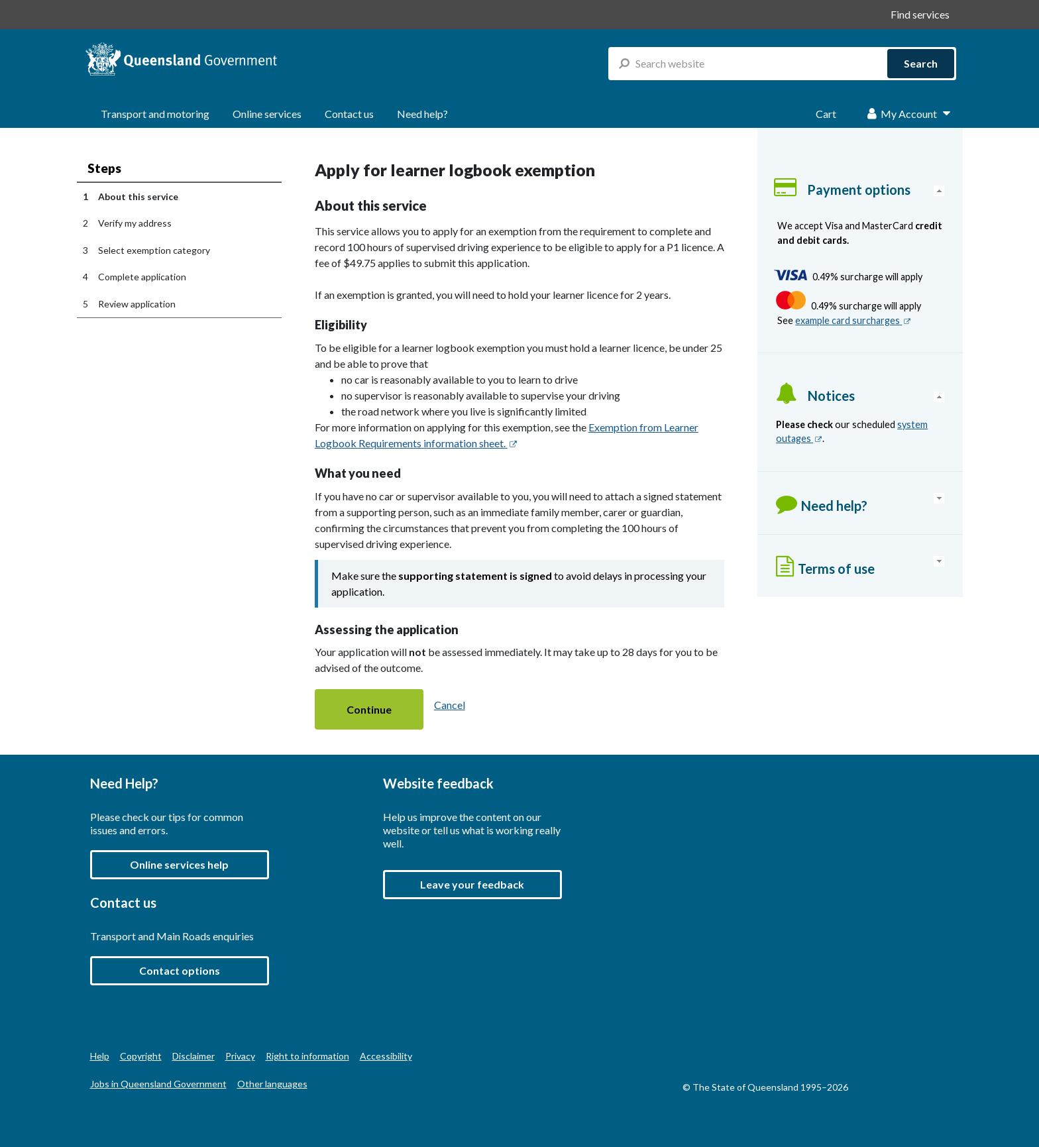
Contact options (179, 970)
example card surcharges (853, 320)
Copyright (141, 1056)
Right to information (307, 1056)
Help (99, 1056)
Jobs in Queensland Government (158, 1083)
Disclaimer (193, 1056)
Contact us (349, 113)
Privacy (240, 1056)
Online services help (179, 864)
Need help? (422, 113)
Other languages (272, 1083)
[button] (369, 709)
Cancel (449, 704)
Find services (920, 14)
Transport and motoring (155, 113)
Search (921, 63)
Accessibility (386, 1056)
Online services (267, 113)
